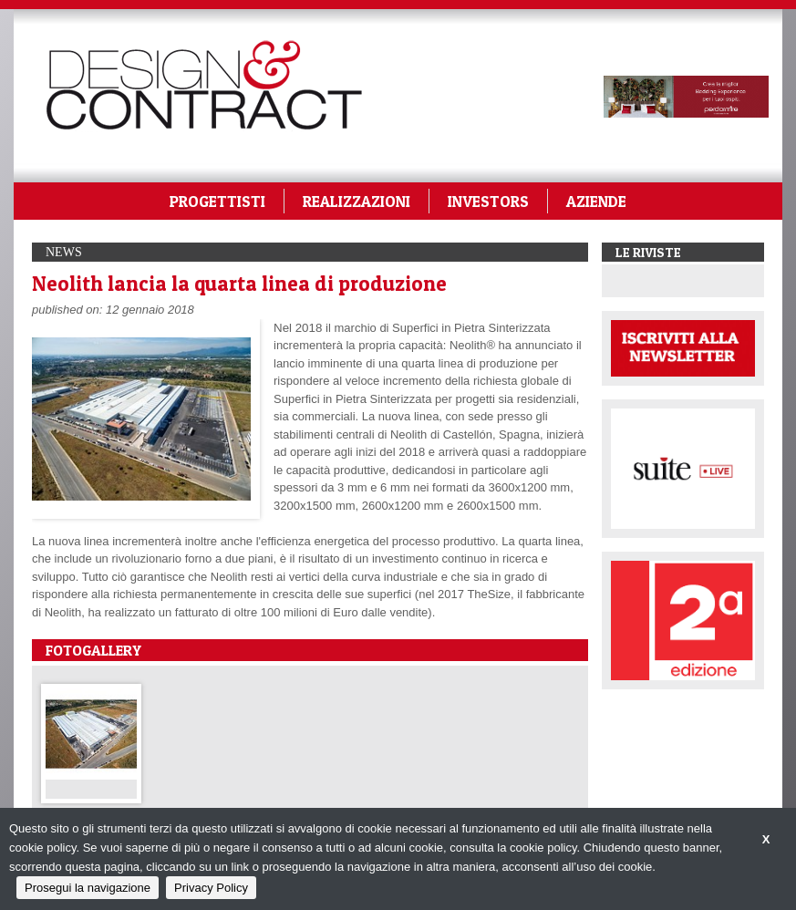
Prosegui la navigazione (87, 887)
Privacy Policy (211, 887)
